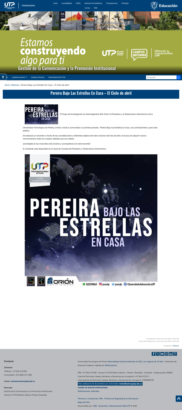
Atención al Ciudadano (93, 3)
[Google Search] (161, 77)
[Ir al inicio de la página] (178, 399)
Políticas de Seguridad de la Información (121, 399)
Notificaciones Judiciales (88, 391)
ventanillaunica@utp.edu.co (130, 384)
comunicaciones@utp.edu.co (23, 381)
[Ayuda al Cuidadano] (175, 354)
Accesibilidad (67, 3)
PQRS (78, 3)
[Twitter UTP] (158, 354)
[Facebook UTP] (153, 354)
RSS (95, 8)
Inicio (55, 3)
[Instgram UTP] (166, 354)
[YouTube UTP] (162, 354)
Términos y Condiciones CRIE (90, 399)
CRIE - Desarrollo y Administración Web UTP (111, 406)
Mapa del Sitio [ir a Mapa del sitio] (84, 402)
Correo (87, 8)
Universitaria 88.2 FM (56, 77)
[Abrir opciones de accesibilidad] (3, 77)
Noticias (15, 85)
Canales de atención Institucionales (93, 387)
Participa (125, 3)
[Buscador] (178, 77)
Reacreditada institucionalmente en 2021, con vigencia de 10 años (136, 361)
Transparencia (111, 3)
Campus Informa (37, 77)
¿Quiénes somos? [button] (19, 77)
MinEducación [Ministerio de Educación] (111, 365)
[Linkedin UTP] (171, 354)
